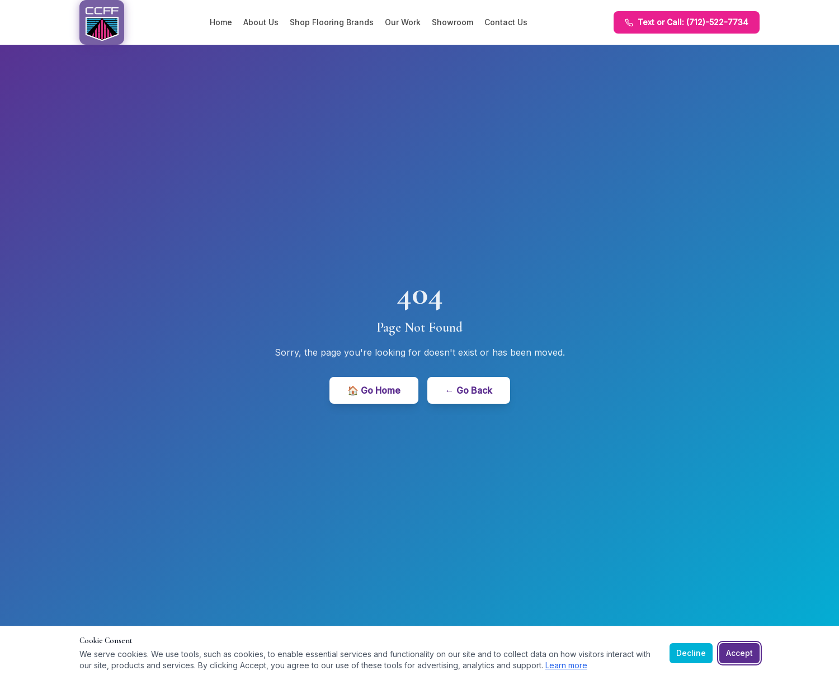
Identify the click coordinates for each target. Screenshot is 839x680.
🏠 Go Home (373, 390)
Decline (691, 653)
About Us (261, 22)
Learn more (566, 665)
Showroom (452, 22)
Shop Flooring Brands (332, 22)
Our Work (403, 22)
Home (221, 22)
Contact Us (505, 22)
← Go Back (468, 390)
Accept (739, 653)
